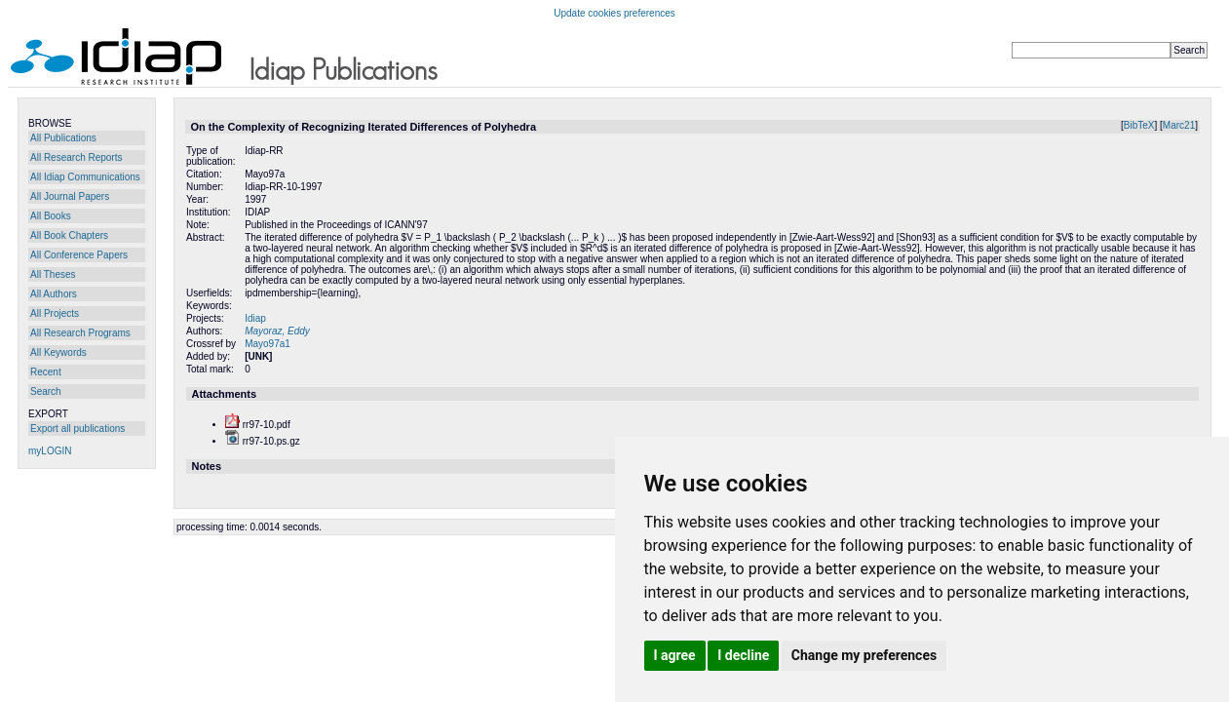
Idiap (255, 318)
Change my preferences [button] (864, 655)
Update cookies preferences (614, 13)
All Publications (63, 138)
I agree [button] (675, 655)
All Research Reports (76, 157)
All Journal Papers (69, 196)
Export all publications (77, 428)
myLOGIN (49, 451)
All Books (50, 216)
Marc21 (1179, 125)
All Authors (53, 294)
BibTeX (1139, 125)
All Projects (54, 313)
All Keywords (58, 352)
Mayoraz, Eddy (277, 331)
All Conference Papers (79, 255)
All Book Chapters (69, 235)
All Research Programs (80, 333)
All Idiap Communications (85, 177)
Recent (45, 372)
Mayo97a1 (267, 343)
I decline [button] (743, 655)
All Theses (53, 274)
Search (45, 391)
